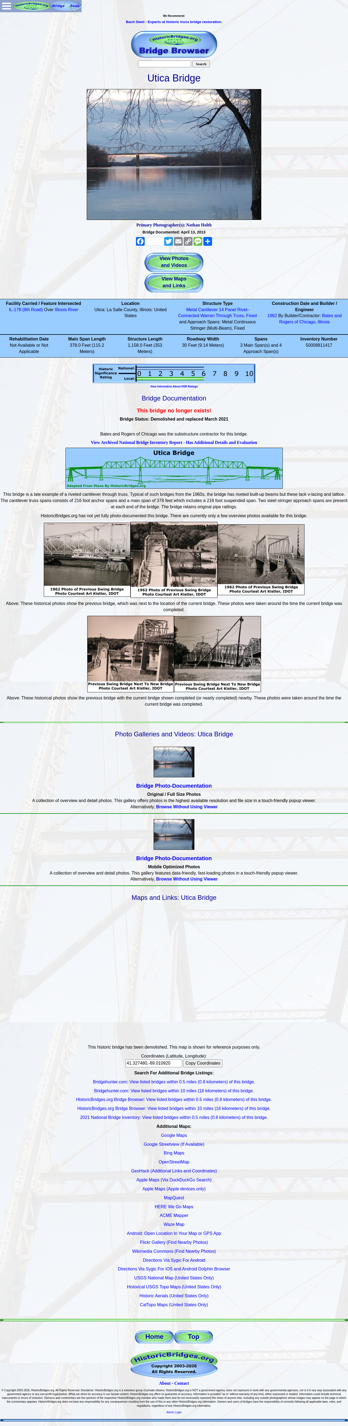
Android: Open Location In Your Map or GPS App (174, 1233)
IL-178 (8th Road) (26, 309)
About (165, 1383)
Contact (181, 1383)
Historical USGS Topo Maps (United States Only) (174, 1287)
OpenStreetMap (174, 1162)
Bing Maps (174, 1153)
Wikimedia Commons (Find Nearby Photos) (174, 1251)
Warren (207, 315)
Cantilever (208, 309)
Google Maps (174, 1135)
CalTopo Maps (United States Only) (174, 1304)
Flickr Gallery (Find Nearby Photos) (174, 1242)
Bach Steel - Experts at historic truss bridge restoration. (174, 22)
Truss (238, 315)
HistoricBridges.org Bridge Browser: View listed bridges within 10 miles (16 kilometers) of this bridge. (174, 1108)
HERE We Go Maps (174, 1206)
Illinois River (66, 309)
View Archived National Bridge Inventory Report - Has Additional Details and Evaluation (174, 442)
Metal (191, 309)
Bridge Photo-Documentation (174, 786)
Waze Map (174, 1224)
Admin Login (174, 1412)
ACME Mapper (174, 1215)
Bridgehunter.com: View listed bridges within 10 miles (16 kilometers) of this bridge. (174, 1091)
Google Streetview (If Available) (174, 1144)
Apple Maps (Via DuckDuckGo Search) (174, 1180)
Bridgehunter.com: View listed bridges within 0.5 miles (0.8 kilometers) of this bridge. (174, 1082)
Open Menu (6, 6)
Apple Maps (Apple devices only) (174, 1189)
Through (224, 315)
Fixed (251, 315)
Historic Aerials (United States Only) (174, 1296)
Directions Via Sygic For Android (174, 1260)
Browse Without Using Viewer (186, 807)
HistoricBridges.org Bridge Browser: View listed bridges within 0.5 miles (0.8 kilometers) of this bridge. (174, 1099)
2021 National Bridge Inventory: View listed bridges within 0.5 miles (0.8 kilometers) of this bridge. (174, 1117)
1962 (272, 315)
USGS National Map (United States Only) (174, 1278)
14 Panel (227, 309)
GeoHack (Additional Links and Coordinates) (174, 1171)
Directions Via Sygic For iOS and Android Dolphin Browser (174, 1269)
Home (154, 1336)
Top (193, 1336)
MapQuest (174, 1197)
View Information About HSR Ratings (174, 386)
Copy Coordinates (202, 1063)
